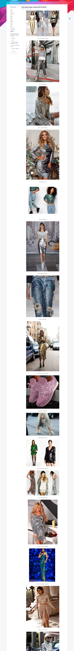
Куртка (11, 23)
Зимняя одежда (44, 2)
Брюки (11, 16)
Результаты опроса (14, 53)
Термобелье (12, 13)
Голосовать (13, 51)
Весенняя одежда (31, 2)
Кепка (11, 26)
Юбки (11, 11)
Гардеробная (12, 29)
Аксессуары (12, 28)
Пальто (11, 14)
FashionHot (15, 3)
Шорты (11, 24)
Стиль (13, 40)
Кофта (11, 18)
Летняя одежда (37, 2)
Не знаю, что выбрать (15, 48)
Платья (11, 9)
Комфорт (13, 38)
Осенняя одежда (25, 2)
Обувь (11, 19)
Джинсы (11, 21)
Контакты (49, 2)
